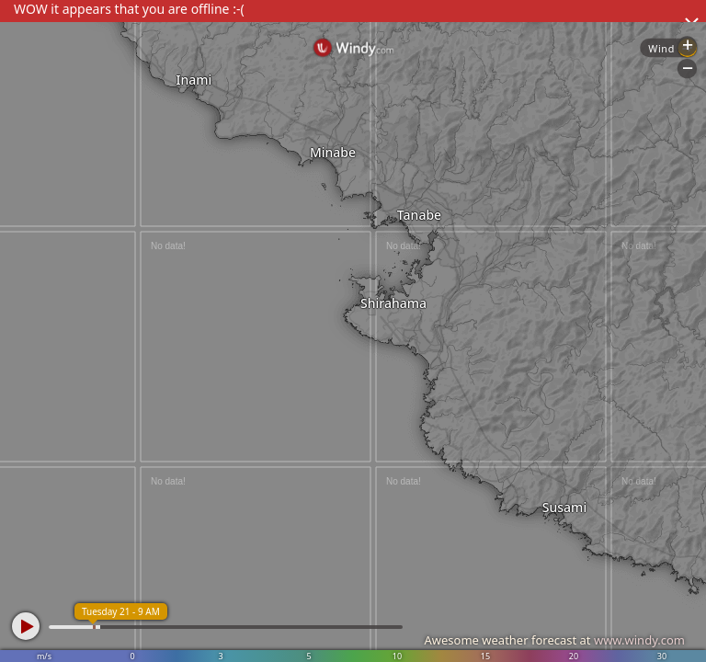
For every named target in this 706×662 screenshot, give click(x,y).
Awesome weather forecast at (554, 640)
